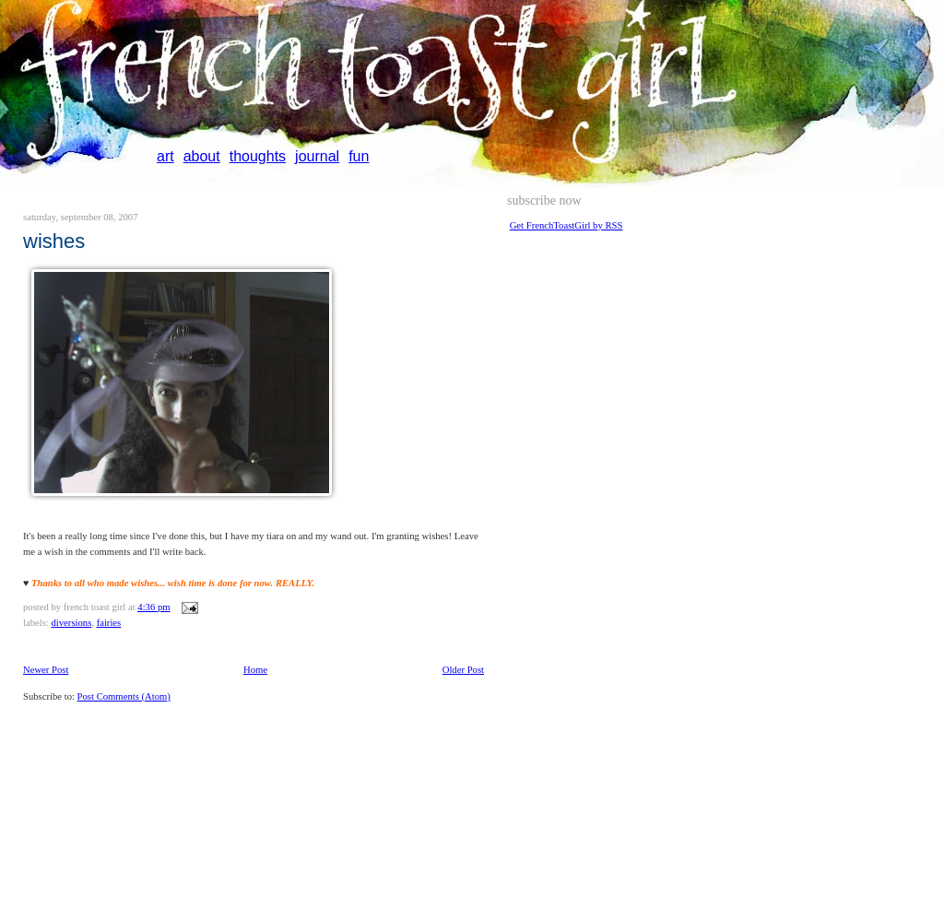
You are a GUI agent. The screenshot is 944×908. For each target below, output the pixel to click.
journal (317, 156)
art (165, 156)
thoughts (258, 156)
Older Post (463, 670)
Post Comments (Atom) (124, 696)
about (201, 156)
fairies (109, 623)
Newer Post (45, 670)
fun (358, 156)
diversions (71, 623)
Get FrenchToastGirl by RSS (566, 225)
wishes (54, 241)
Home (255, 670)
